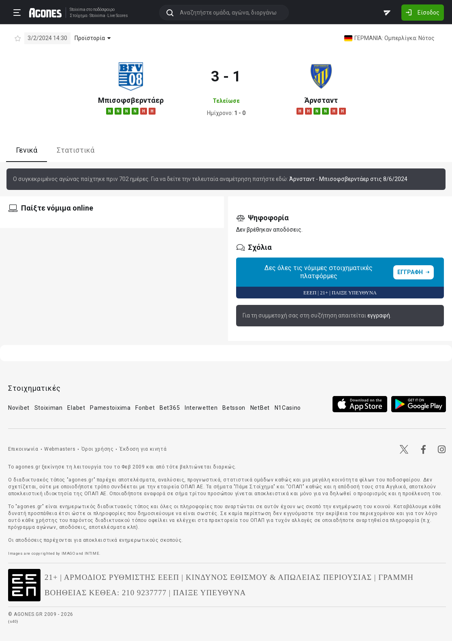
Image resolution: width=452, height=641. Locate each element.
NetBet (260, 408)
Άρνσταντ (321, 100)
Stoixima (77, 9)
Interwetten (201, 408)
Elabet (76, 408)
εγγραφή (378, 315)
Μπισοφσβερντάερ (131, 100)
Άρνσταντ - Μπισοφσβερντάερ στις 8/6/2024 (348, 179)
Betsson (233, 408)
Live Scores (117, 16)
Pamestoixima (110, 408)
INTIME (92, 553)
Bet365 (170, 408)
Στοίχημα (78, 16)
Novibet (19, 408)
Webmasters (59, 449)
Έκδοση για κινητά (142, 449)
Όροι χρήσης (97, 449)
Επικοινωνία (23, 449)
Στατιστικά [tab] (75, 150)
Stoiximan (48, 408)
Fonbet (145, 408)
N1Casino (288, 408)
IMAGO (68, 553)
